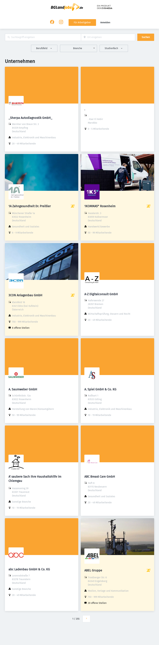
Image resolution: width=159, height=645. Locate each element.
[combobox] (43, 37)
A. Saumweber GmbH (22, 389)
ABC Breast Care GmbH (99, 476)
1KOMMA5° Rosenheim (99, 206)
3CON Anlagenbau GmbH (25, 295)
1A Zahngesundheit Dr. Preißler (29, 206)
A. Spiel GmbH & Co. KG (100, 389)
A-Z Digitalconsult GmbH (101, 294)
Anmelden (105, 22)
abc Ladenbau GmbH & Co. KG (29, 569)
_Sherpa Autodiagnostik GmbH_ (30, 118)
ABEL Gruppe (93, 570)
